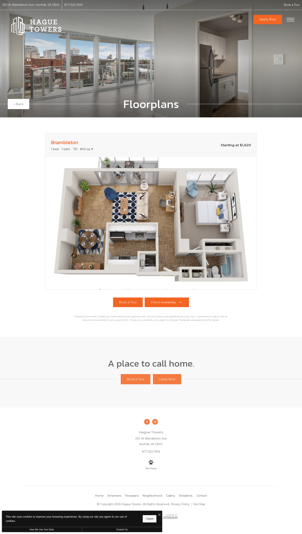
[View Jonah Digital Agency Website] (170, 517)
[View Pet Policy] (151, 465)
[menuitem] (99, 496)
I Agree (124, 518)
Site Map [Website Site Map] (199, 504)
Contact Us (102, 529)
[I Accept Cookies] (134, 515)
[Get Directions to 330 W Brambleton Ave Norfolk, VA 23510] (31, 5)
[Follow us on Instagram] (155, 422)
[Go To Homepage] (36, 25)
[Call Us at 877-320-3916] (73, 5)
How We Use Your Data (35, 529)
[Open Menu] (290, 19)
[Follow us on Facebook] (147, 422)
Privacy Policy (180, 504)
